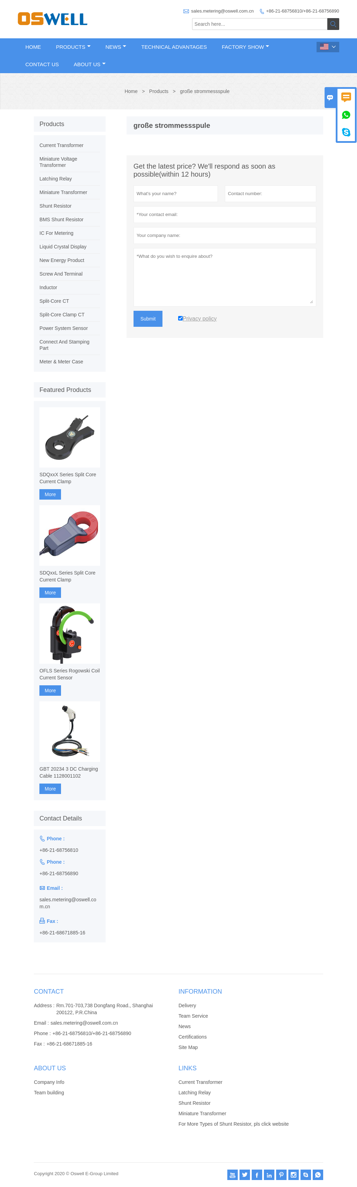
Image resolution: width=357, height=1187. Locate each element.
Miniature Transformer (63, 192)
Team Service (193, 1016)
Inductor (48, 287)
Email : (41, 1023)
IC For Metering (56, 233)
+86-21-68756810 (58, 850)
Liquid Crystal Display (62, 246)
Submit (148, 319)
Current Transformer (61, 145)
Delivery (187, 1005)
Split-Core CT (54, 301)
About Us (90, 64)
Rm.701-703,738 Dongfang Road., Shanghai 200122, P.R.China (104, 1009)
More (50, 494)
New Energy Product (61, 260)
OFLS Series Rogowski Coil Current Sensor (69, 674)
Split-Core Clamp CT (61, 314)
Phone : (42, 1033)
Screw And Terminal (60, 274)
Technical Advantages (174, 47)
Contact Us (42, 64)
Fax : (39, 1044)
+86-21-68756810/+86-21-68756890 (302, 11)
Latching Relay (55, 179)
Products (73, 47)
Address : (44, 1005)
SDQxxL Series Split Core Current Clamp (67, 576)
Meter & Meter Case (61, 361)
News (115, 47)
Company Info (49, 1082)
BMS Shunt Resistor (61, 219)
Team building (49, 1092)
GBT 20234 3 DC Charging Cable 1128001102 (68, 772)
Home (33, 47)
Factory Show (245, 47)
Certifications (192, 1037)
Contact (49, 991)
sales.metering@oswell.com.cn (222, 11)
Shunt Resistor (55, 206)
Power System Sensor (63, 328)
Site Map (188, 1047)
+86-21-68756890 (58, 873)
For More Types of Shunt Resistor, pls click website (233, 1124)
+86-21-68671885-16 (62, 932)
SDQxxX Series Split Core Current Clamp (67, 478)
